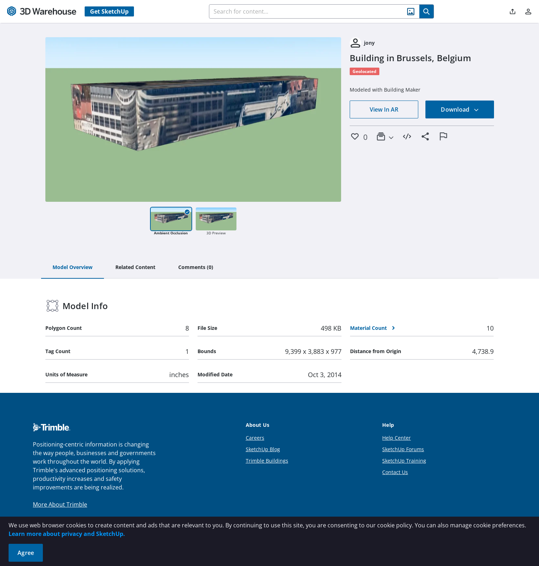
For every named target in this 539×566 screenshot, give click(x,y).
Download (460, 109)
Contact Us (395, 472)
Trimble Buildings (267, 460)
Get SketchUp (109, 11)
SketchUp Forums (403, 449)
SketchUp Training (404, 460)
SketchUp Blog (263, 449)
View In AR (384, 109)
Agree (26, 553)
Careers (255, 437)
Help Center (396, 437)
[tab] (72, 268)
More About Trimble (60, 504)
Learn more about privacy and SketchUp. (67, 534)
